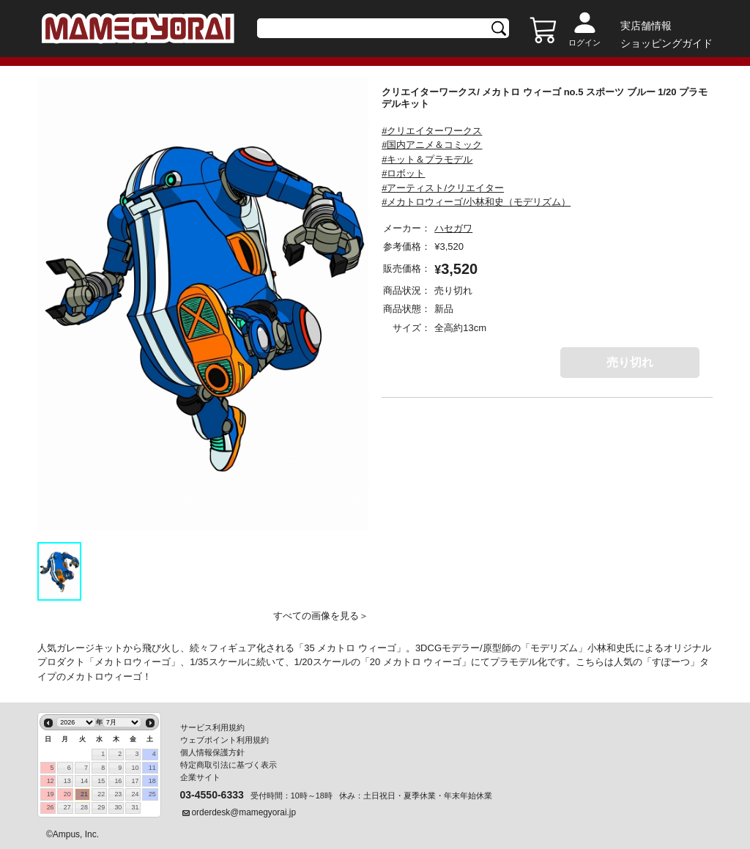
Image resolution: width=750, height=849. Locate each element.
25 (152, 794)
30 (118, 807)
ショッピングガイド (666, 43)
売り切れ (629, 362)
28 (84, 807)
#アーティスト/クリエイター (443, 187)
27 (67, 807)
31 (135, 807)
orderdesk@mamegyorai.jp (244, 812)
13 (67, 781)
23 (118, 794)
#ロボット (403, 173)
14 (84, 781)
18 (152, 781)
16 (118, 781)
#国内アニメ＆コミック (432, 144)
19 (50, 794)
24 (135, 794)
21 (84, 794)
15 (101, 781)
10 (135, 767)
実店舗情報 (646, 25)
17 (135, 781)
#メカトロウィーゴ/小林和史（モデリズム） (476, 201)
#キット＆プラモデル (427, 159)
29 (101, 807)
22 (101, 794)
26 (50, 807)
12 (50, 781)
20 (67, 794)
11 (152, 767)
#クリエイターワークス (432, 130)
